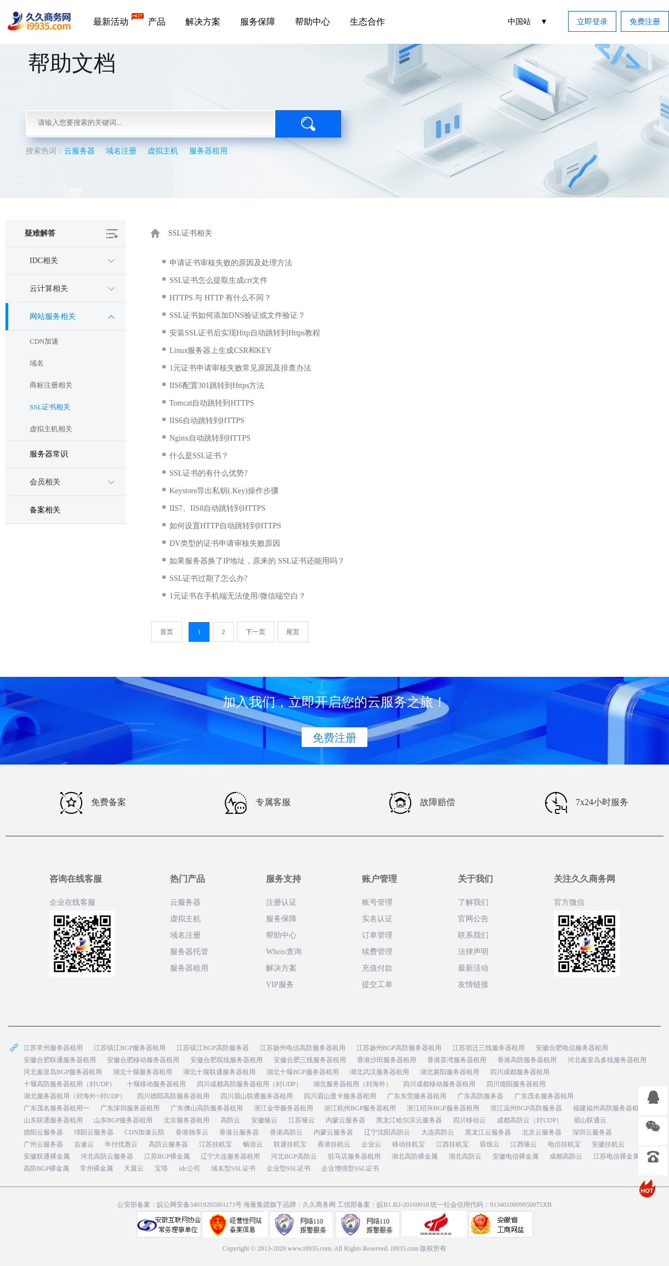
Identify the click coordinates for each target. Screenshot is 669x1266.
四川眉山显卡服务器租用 (340, 1096)
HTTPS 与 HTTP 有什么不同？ (220, 298)
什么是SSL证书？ (199, 456)
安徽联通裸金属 (47, 1156)
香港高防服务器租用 (527, 1060)
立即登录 (592, 22)
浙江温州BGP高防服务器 (526, 1108)
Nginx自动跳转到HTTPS (210, 438)
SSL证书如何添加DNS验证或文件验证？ (237, 315)
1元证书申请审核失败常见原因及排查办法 (240, 368)
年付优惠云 (121, 1144)
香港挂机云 (334, 1144)
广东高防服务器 (480, 1096)
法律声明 (473, 952)
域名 (37, 363)
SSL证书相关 (50, 407)
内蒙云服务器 (345, 1120)
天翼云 (134, 1168)
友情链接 (473, 984)
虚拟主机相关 (51, 429)
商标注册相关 (51, 385)
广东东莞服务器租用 (416, 1096)
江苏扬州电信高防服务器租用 (302, 1048)
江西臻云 (524, 1144)
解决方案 (202, 21)
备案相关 (45, 510)
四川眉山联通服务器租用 (256, 1096)
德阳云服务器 (43, 1132)
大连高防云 (437, 1132)
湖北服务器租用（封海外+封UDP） (75, 1096)
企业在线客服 (72, 902)
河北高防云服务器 (107, 1156)
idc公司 (189, 1168)
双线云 (490, 1144)
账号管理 (377, 902)
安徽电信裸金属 (515, 1156)
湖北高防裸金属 (415, 1156)
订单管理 (377, 935)
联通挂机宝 (290, 1144)
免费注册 (645, 22)
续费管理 (377, 952)
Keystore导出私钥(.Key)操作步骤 (224, 491)
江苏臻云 (301, 1120)
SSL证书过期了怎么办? (208, 578)
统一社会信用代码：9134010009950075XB (491, 1204)
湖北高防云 (465, 1156)
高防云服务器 (168, 1144)
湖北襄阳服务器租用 (449, 1072)
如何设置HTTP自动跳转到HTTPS (225, 526)
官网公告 (473, 919)
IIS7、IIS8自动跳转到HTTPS (217, 508)
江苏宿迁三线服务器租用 (488, 1048)
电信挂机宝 (564, 1144)
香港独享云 (191, 1132)
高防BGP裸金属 (46, 1168)
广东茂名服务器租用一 (56, 1108)
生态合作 (367, 21)
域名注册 (121, 151)
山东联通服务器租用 (53, 1120)
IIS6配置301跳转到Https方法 (216, 385)
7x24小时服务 (586, 803)
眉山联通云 (590, 1120)
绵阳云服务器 (94, 1132)
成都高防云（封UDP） (530, 1120)
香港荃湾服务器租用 (456, 1060)
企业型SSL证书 (289, 1168)
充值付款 (377, 968)
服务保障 (257, 21)
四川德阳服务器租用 (516, 1084)
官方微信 (569, 902)
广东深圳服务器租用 (130, 1108)
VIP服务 (280, 984)
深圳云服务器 (592, 1132)
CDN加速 (44, 341)
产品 (157, 21)
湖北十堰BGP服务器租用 (302, 1072)
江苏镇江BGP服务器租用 (130, 1048)
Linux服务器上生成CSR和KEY (220, 350)
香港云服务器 (239, 1132)
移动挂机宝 (408, 1144)
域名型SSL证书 (233, 1168)
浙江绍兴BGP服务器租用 (443, 1108)
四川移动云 (469, 1120)
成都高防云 (565, 1156)
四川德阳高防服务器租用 (173, 1096)
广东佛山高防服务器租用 (207, 1108)
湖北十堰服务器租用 (142, 1072)
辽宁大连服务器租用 (230, 1156)
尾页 (292, 632)
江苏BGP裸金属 (167, 1156)
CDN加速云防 (144, 1132)
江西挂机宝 (452, 1144)
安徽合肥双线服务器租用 (226, 1060)
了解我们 (473, 902)
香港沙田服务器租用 (386, 1060)
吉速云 (84, 1144)
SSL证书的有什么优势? (208, 473)
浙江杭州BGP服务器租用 (360, 1108)
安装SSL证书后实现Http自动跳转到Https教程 (244, 333)
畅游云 (253, 1144)
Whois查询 (284, 952)
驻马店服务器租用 (354, 1156)
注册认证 (281, 902)
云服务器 (79, 151)
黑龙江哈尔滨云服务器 (409, 1120)
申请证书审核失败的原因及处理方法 (230, 263)
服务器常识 (49, 454)
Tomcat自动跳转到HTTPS (211, 403)
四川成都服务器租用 (519, 1072)
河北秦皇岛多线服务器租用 (607, 1060)
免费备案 (93, 803)
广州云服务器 (43, 1144)
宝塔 (161, 1168)
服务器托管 (189, 952)
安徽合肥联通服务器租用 (60, 1060)
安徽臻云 (264, 1120)
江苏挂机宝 (215, 1144)
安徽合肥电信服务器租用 (572, 1048)
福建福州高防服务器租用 (609, 1108)
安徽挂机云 (608, 1144)
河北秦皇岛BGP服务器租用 (63, 1072)
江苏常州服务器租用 (53, 1048)
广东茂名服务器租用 (544, 1096)
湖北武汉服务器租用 (379, 1072)
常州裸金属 (96, 1168)
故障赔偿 (422, 803)
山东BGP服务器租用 (123, 1120)
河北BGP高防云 (293, 1156)
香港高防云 (286, 1132)
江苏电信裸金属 (616, 1156)
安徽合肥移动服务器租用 (143, 1060)
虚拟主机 (163, 151)
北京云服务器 (542, 1132)
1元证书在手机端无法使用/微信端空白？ (237, 596)
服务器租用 (208, 151)
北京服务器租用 (186, 1120)
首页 (166, 632)
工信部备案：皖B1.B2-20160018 (383, 1204)
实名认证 (377, 919)
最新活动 (115, 19)
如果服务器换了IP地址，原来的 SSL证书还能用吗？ (257, 561)
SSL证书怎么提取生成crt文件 (218, 280)
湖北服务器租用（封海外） (352, 1084)
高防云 (230, 1120)
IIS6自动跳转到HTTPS (207, 421)
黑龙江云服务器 (488, 1132)
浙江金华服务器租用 (283, 1108)
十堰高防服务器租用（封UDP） (70, 1084)
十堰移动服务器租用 (156, 1084)
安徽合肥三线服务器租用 (310, 1060)
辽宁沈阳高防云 (387, 1132)
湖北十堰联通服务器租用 (219, 1072)
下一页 (255, 632)
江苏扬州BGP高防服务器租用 (398, 1048)
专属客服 (258, 803)
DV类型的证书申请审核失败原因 (224, 543)
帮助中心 (312, 21)
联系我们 (473, 935)
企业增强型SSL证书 (350, 1168)
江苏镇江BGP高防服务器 (212, 1048)
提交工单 (377, 984)
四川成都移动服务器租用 (439, 1084)
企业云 (371, 1144)
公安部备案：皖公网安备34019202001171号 (179, 1204)
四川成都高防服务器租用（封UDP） (249, 1084)
